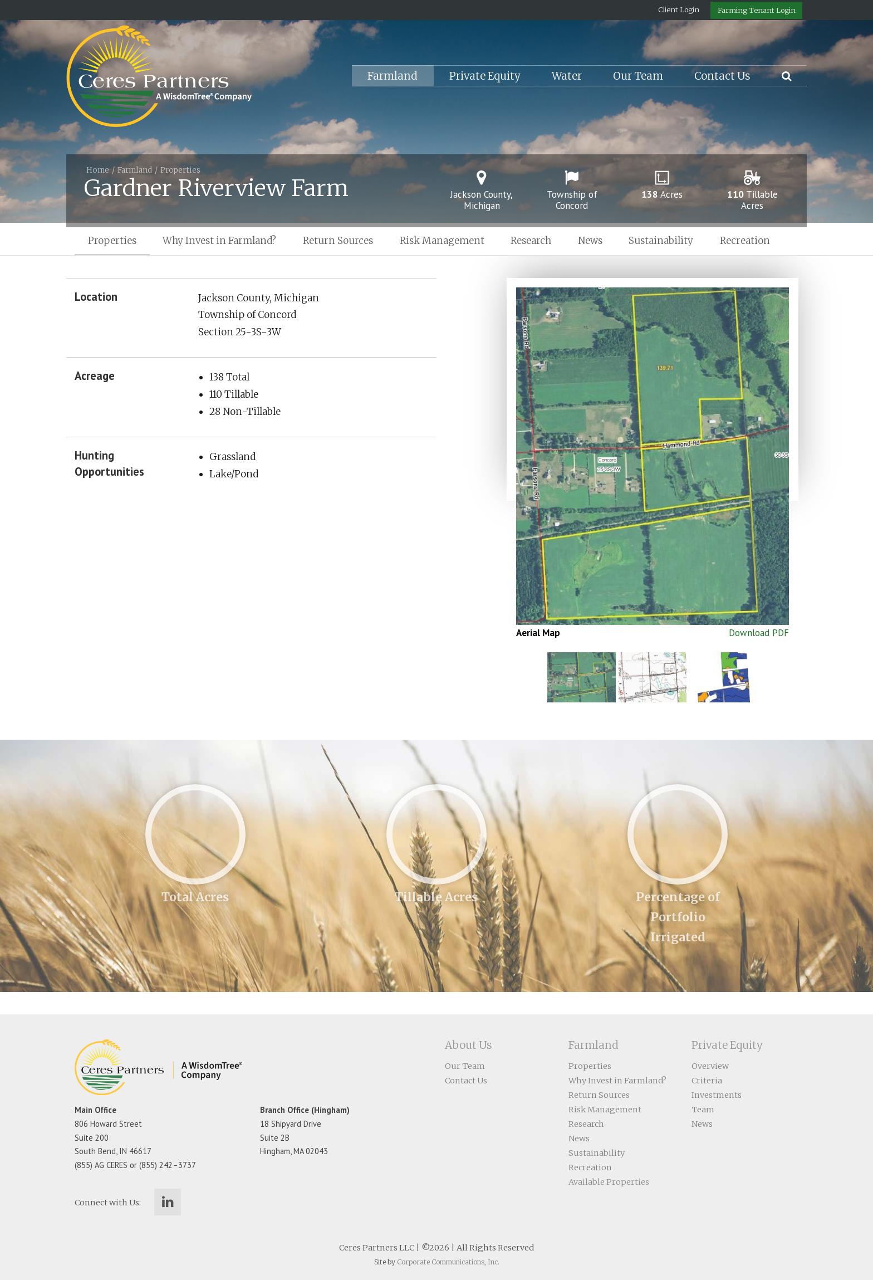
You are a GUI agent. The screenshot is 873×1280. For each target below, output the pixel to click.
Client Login (678, 9)
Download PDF (759, 633)
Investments (716, 1095)
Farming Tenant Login (757, 10)
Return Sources (338, 240)
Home (97, 170)
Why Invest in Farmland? (219, 240)
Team (702, 1110)
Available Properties (608, 1182)
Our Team (638, 76)
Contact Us (722, 76)
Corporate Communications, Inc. (448, 1262)
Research (531, 240)
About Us (468, 1045)
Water (567, 76)
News (590, 240)
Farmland (392, 76)
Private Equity (485, 76)
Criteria (706, 1081)
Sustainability (661, 240)
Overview (710, 1066)
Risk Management (442, 240)
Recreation (745, 240)
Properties (180, 170)
